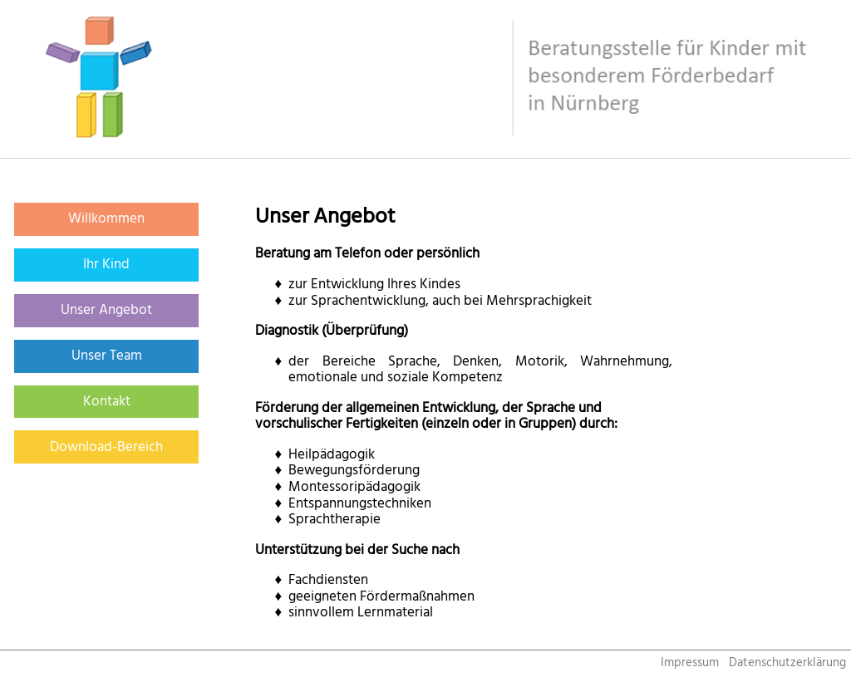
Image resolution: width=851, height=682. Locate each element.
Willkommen (106, 218)
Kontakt (106, 401)
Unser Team (106, 356)
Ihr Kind (106, 264)
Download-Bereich (106, 447)
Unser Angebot (106, 310)
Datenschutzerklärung (787, 662)
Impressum (690, 662)
